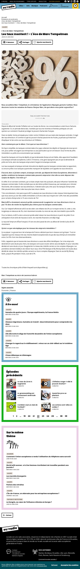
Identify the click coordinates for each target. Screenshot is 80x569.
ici (47, 267)
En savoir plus (42, 566)
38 (61, 416)
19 (25, 416)
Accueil (4, 17)
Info (28, 6)
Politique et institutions (14, 499)
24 (48, 416)
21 (34, 416)
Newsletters (43, 1)
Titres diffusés (31, 1)
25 (52, 416)
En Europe (10, 454)
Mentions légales (17, 556)
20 (29, 416)
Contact (14, 550)
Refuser (54, 565)
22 (38, 416)
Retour (7, 515)
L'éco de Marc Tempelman (11, 21)
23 (43, 416)
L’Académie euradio (18, 554)
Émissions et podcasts (10, 19)
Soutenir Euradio (54, 1)
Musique (34, 6)
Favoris (55, 6)
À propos (4, 1)
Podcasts (43, 6)
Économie (5, 290)
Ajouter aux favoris (42, 42)
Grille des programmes (17, 1)
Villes (22, 6)
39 (66, 416)
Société (4, 27)
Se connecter (65, 5)
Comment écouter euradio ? (48, 559)
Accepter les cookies (69, 565)
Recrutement (16, 552)
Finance (13, 290)
